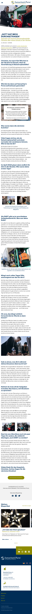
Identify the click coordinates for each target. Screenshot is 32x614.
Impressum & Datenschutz (6, 607)
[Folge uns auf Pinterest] (29, 551)
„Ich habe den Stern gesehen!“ (14, 530)
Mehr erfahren (7, 539)
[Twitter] (19, 496)
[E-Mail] (12, 496)
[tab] (23, 563)
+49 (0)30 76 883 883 (8, 577)
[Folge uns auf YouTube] (19, 551)
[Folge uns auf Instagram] (22, 551)
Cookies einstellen (5, 606)
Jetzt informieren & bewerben (16, 477)
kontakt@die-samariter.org (8, 578)
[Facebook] (16, 496)
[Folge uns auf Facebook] (25, 551)
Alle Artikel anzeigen (26, 505)
